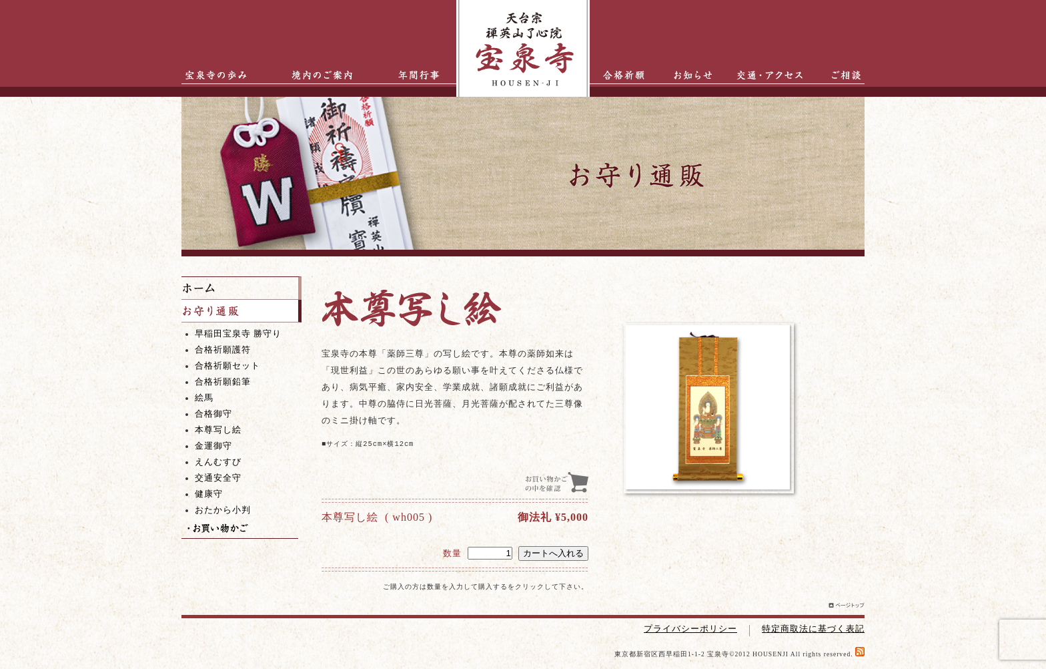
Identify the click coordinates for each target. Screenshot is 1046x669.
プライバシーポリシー (690, 629)
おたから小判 (223, 510)
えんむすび (218, 462)
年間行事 (408, 75)
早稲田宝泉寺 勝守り (238, 334)
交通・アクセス (773, 75)
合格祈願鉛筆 (223, 382)
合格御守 (213, 414)
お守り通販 (241, 311)
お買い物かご (239, 528)
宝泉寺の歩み (211, 75)
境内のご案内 (318, 75)
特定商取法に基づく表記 (813, 629)
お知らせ (686, 75)
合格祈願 (620, 75)
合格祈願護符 (223, 350)
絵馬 (204, 398)
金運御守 (213, 446)
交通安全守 (218, 478)
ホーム (241, 288)
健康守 (209, 494)
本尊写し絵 (218, 430)
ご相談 (838, 75)
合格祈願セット (227, 366)
